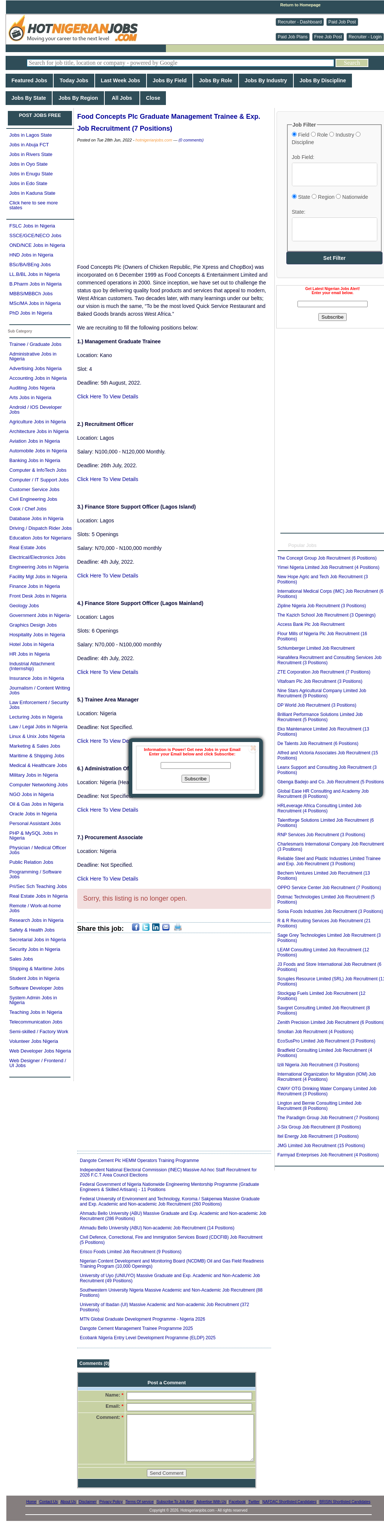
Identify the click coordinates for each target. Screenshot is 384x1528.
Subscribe (196, 778)
